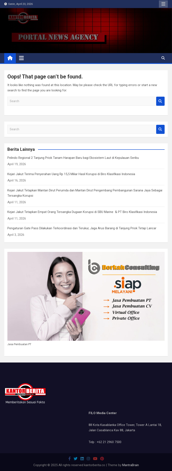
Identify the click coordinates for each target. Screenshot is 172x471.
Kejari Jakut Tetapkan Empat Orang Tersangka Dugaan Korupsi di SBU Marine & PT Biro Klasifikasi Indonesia (82, 212)
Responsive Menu (163, 4)
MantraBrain (130, 465)
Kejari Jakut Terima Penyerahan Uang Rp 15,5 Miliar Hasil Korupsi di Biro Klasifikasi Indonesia (71, 174)
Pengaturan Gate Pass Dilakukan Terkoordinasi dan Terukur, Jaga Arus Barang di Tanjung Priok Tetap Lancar (81, 228)
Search (160, 101)
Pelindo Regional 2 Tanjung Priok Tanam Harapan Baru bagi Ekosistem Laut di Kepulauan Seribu (73, 158)
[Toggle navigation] (21, 58)
